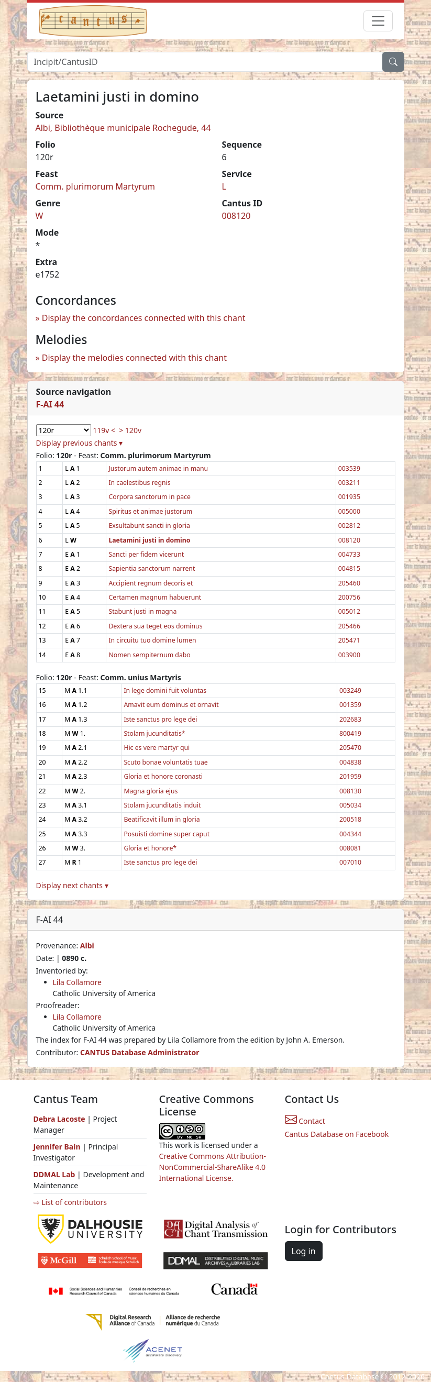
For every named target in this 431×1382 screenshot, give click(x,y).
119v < (104, 430)
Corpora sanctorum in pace (149, 496)
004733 (349, 554)
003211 (349, 482)
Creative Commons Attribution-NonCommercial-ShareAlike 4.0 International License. (212, 1167)
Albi (87, 945)
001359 (350, 704)
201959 (350, 776)
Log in (304, 1251)
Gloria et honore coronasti (163, 776)
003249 (350, 690)
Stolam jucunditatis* (154, 733)
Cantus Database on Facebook (337, 1134)
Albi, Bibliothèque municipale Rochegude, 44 (123, 128)
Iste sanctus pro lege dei (160, 719)
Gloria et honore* (150, 848)
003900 (349, 654)
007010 (350, 862)
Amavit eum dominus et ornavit (171, 704)
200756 (349, 597)
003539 (349, 468)
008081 (350, 848)
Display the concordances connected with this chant (144, 318)
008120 (236, 216)
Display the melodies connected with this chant (134, 357)
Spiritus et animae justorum (150, 511)
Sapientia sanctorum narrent (151, 568)
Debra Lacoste (59, 1119)
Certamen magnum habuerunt (154, 597)
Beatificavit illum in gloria (162, 819)
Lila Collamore (77, 982)
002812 (349, 525)
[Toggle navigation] (378, 20)
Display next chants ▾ (72, 885)
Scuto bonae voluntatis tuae (165, 762)
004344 (350, 834)
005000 (349, 511)
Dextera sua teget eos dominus (155, 626)
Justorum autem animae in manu (158, 468)
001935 (349, 496)
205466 (349, 626)
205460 (349, 583)
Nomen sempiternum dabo (149, 654)
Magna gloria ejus (151, 791)
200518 (350, 819)
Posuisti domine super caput (166, 834)
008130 (350, 791)
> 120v (130, 430)
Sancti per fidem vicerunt (146, 554)
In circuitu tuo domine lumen (152, 640)
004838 (350, 762)
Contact (305, 1121)
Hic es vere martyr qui (157, 747)
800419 (350, 733)
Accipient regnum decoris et (150, 583)
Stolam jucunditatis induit (162, 805)
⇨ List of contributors (70, 1202)
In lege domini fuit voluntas (165, 690)
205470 (350, 747)
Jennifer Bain (58, 1147)
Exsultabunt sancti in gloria (149, 525)
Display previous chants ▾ (79, 443)
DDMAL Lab (54, 1174)
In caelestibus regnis (139, 482)
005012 (349, 611)
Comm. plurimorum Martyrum (96, 186)
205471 (349, 640)
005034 (350, 805)
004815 (349, 568)
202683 (350, 719)
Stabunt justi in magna (142, 611)
